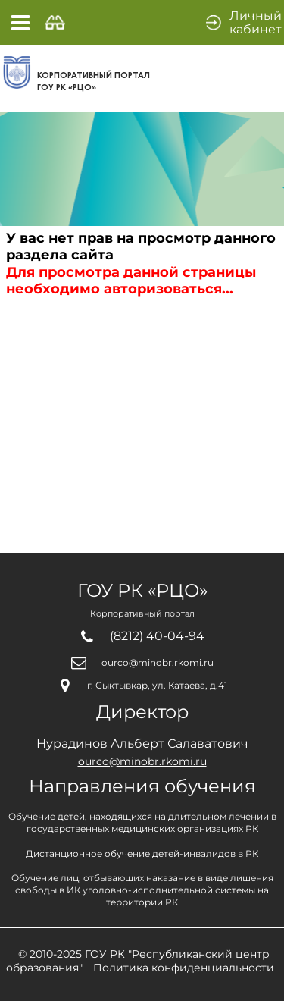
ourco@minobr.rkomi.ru (157, 662)
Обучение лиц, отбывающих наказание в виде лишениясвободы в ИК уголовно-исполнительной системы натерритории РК (142, 890)
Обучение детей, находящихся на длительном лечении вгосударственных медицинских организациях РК (142, 822)
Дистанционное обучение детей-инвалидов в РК (142, 853)
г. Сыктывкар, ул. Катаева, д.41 (157, 685)
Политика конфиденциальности (183, 967)
